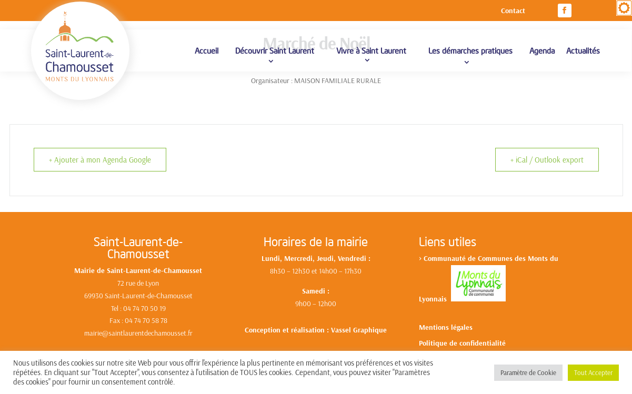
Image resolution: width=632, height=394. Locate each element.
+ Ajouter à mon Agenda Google (100, 160)
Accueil (206, 50)
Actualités (583, 50)
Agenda (542, 50)
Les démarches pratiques (470, 50)
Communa (439, 258)
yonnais (436, 299)
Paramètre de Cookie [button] (528, 372)
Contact (513, 11)
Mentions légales (446, 328)
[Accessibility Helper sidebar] (624, 8)
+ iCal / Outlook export (547, 160)
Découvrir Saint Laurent (274, 50)
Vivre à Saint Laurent (371, 50)
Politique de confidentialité (462, 343)
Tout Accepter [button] (593, 372)
